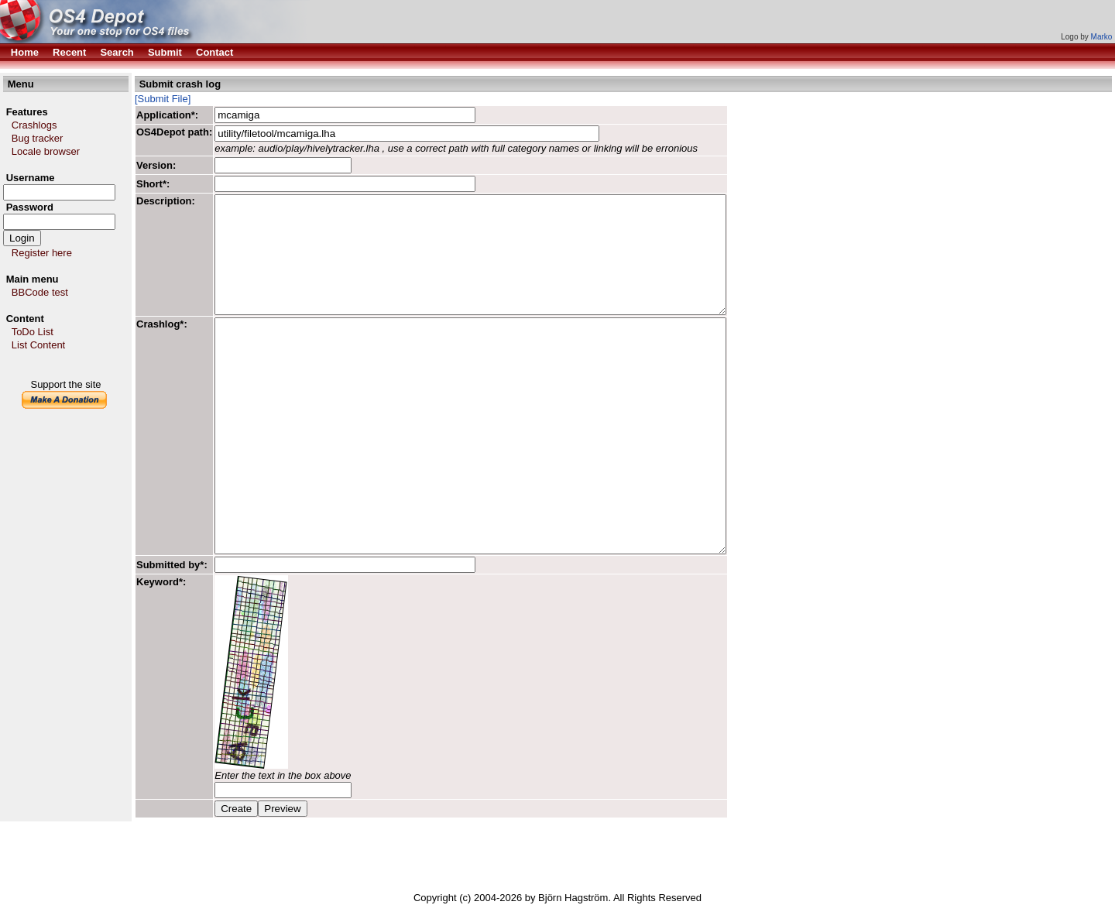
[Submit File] (162, 99)
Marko (1102, 37)
